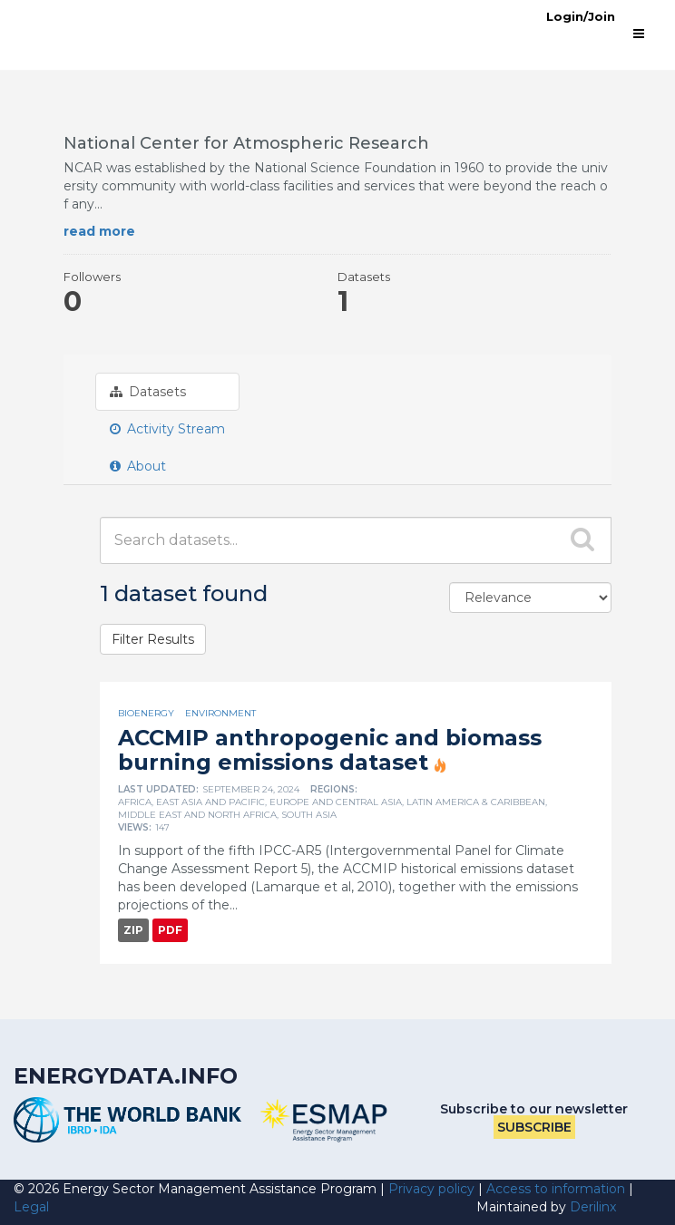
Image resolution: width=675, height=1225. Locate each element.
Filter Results (153, 639)
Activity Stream (167, 429)
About (138, 466)
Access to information (555, 1189)
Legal (31, 1207)
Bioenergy (146, 713)
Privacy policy (431, 1189)
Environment (220, 713)
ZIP (133, 930)
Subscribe (534, 1127)
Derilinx (593, 1207)
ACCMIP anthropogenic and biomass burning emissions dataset (330, 749)
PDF (170, 930)
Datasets (148, 392)
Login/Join (580, 16)
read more (99, 231)
